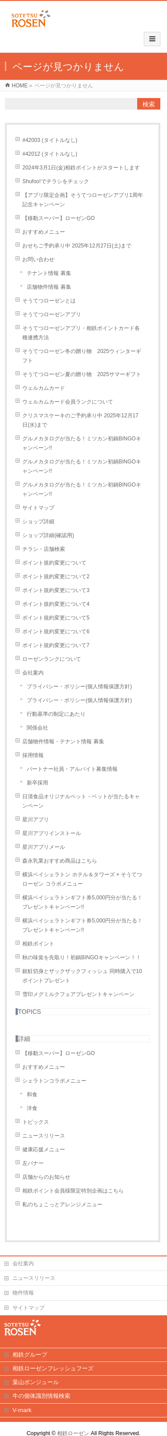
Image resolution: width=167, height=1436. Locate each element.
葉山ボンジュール (35, 1382)
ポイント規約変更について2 (56, 576)
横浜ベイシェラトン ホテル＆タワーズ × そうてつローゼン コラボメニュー (82, 879)
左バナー (33, 1163)
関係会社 (37, 728)
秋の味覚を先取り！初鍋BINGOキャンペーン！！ (81, 957)
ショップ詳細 (38, 521)
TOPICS (29, 1011)
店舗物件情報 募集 (49, 287)
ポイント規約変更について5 (56, 618)
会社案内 (33, 673)
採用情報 (33, 755)
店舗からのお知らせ (46, 1177)
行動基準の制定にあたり (56, 714)
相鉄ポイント (38, 944)
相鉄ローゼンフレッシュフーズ (53, 1368)
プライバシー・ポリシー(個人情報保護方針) (79, 686)
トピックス (35, 1122)
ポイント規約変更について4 (56, 604)
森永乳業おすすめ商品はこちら (59, 861)
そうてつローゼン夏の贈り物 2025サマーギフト (81, 374)
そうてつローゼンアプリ (51, 314)
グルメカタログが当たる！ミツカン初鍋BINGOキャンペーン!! (81, 443)
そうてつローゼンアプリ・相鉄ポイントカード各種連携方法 (81, 333)
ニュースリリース (43, 1136)
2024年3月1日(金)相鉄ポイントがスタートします (81, 168)
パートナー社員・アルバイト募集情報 (72, 769)
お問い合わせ (38, 259)
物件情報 (23, 1293)
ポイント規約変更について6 (56, 631)
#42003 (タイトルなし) (49, 140)
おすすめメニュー (43, 232)
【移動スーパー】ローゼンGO (58, 218)
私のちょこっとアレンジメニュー (62, 1204)
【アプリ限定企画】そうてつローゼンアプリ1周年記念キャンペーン (82, 200)
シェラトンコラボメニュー (54, 1081)
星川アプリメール (43, 847)
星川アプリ (35, 819)
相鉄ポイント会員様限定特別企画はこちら (73, 1191)
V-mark (22, 1410)
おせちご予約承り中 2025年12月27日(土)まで (76, 246)
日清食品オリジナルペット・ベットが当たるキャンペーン (81, 801)
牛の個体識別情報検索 (41, 1396)
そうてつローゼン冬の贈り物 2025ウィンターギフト (81, 356)
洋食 (32, 1108)
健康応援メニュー (43, 1149)
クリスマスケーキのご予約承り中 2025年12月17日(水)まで (80, 420)
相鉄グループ (29, 1354)
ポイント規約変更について (54, 563)
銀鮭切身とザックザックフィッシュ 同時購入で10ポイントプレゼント (82, 976)
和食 (32, 1094)
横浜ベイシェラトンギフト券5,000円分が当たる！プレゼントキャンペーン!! (82, 902)
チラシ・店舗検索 (43, 549)
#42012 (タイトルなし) (49, 154)
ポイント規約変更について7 (56, 645)
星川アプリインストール (51, 833)
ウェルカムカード (43, 388)
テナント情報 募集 (49, 273)
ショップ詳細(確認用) (48, 535)
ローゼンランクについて (51, 659)
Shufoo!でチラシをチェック (55, 181)
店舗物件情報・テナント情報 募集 (63, 741)
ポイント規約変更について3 (56, 590)
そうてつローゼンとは (49, 301)
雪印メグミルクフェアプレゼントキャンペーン (78, 994)
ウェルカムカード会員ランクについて (67, 402)
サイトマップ (38, 508)
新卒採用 (37, 783)
